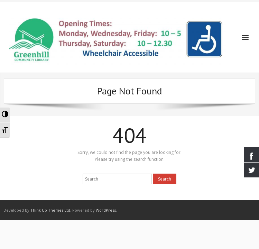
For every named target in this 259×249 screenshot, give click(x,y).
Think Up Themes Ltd (50, 210)
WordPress (106, 210)
